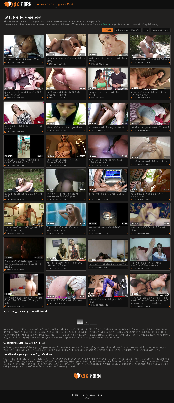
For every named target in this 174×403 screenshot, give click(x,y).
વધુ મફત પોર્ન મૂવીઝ (161, 30)
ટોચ (146, 30)
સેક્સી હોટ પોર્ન (45, 4)
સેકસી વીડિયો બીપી (81, 395)
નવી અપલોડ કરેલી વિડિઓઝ (128, 30)
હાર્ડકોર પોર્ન (106, 24)
